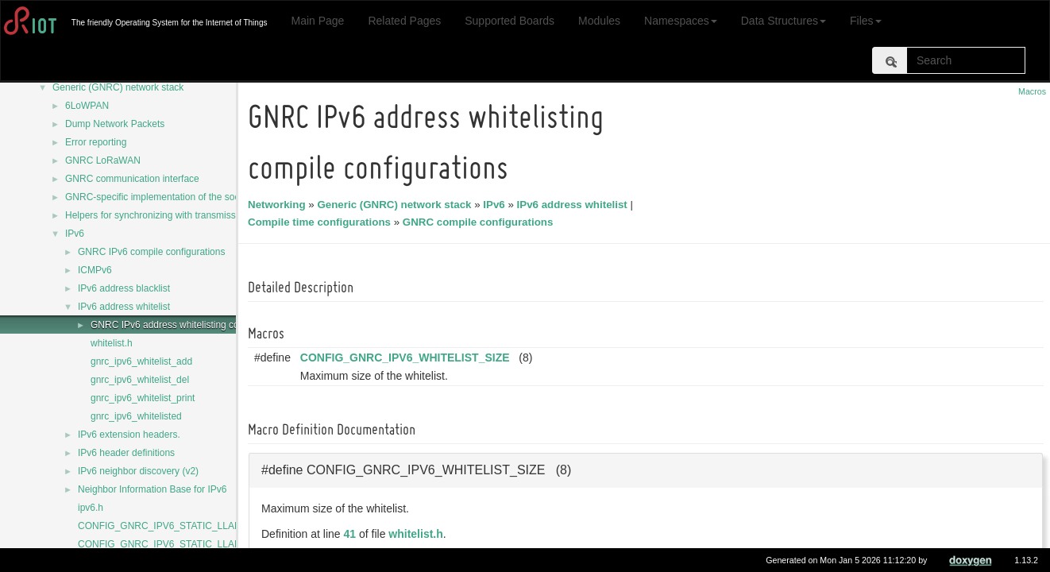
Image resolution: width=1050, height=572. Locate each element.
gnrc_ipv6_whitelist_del (140, 379)
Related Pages (404, 20)
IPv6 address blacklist (124, 288)
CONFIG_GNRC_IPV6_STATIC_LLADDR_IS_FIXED (190, 525)
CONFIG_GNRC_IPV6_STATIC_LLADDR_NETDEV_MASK (204, 544)
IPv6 (74, 233)
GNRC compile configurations (480, 222)
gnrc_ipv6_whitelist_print (143, 398)
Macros (1032, 91)
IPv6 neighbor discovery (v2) (138, 471)
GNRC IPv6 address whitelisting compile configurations (207, 324)
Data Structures (783, 20)
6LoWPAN (87, 105)
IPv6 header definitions (126, 452)
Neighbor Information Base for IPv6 (152, 489)
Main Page (317, 20)
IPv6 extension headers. (129, 434)
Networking (279, 205)
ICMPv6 (95, 270)
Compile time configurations (321, 222)
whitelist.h (112, 343)
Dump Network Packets (114, 123)
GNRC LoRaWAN (103, 160)
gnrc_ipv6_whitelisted (136, 416)
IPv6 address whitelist (124, 306)
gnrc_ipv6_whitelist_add (141, 361)
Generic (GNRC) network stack (117, 87)
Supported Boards (509, 20)
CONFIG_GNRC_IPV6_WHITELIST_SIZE (407, 357)
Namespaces (680, 20)
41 (352, 534)
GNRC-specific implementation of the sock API (163, 197)
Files (866, 20)
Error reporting (95, 142)
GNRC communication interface (132, 178)
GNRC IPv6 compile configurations (151, 251)
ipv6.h (90, 507)
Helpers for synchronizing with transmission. (158, 215)
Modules (599, 20)
